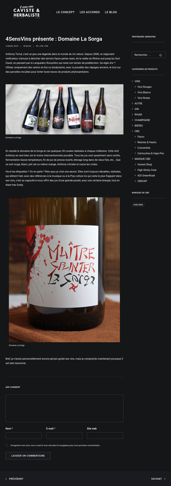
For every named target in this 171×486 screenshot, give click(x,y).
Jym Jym (43, 46)
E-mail (50, 428)
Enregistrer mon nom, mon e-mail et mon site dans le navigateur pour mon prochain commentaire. (55, 445)
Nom (9, 428)
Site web (92, 428)
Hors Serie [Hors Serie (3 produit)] (138, 205)
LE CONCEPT (65, 12)
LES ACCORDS (90, 12)
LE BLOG (111, 12)
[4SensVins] (27, 12)
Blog (28, 46)
